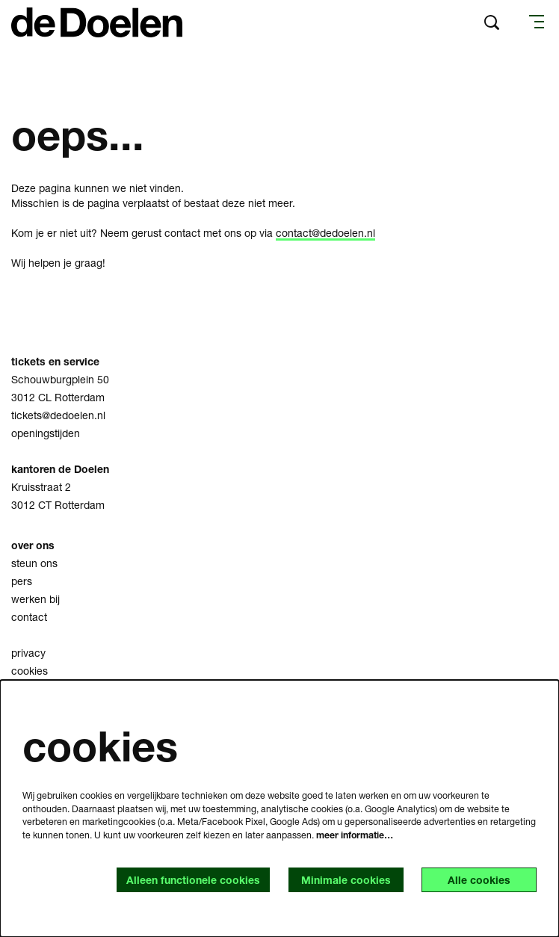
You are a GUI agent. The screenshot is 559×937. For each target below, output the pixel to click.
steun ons (34, 563)
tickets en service (56, 361)
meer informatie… (354, 835)
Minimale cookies (346, 879)
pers (21, 581)
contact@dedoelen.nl (325, 232)
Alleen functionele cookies (193, 879)
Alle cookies (479, 879)
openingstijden (45, 433)
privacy (28, 652)
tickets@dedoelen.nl (58, 415)
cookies (29, 670)
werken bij (35, 599)
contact (29, 616)
